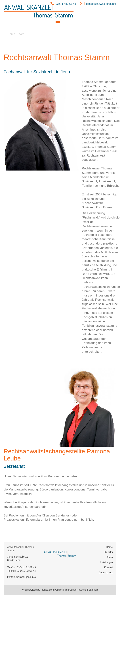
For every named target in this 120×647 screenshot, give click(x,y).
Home (11, 34)
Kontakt (108, 567)
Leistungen (106, 562)
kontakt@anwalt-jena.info (100, 3)
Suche (83, 589)
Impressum (71, 589)
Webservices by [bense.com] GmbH (42, 589)
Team (20, 34)
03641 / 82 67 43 (66, 3)
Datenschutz (106, 572)
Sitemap (93, 589)
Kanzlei (108, 552)
